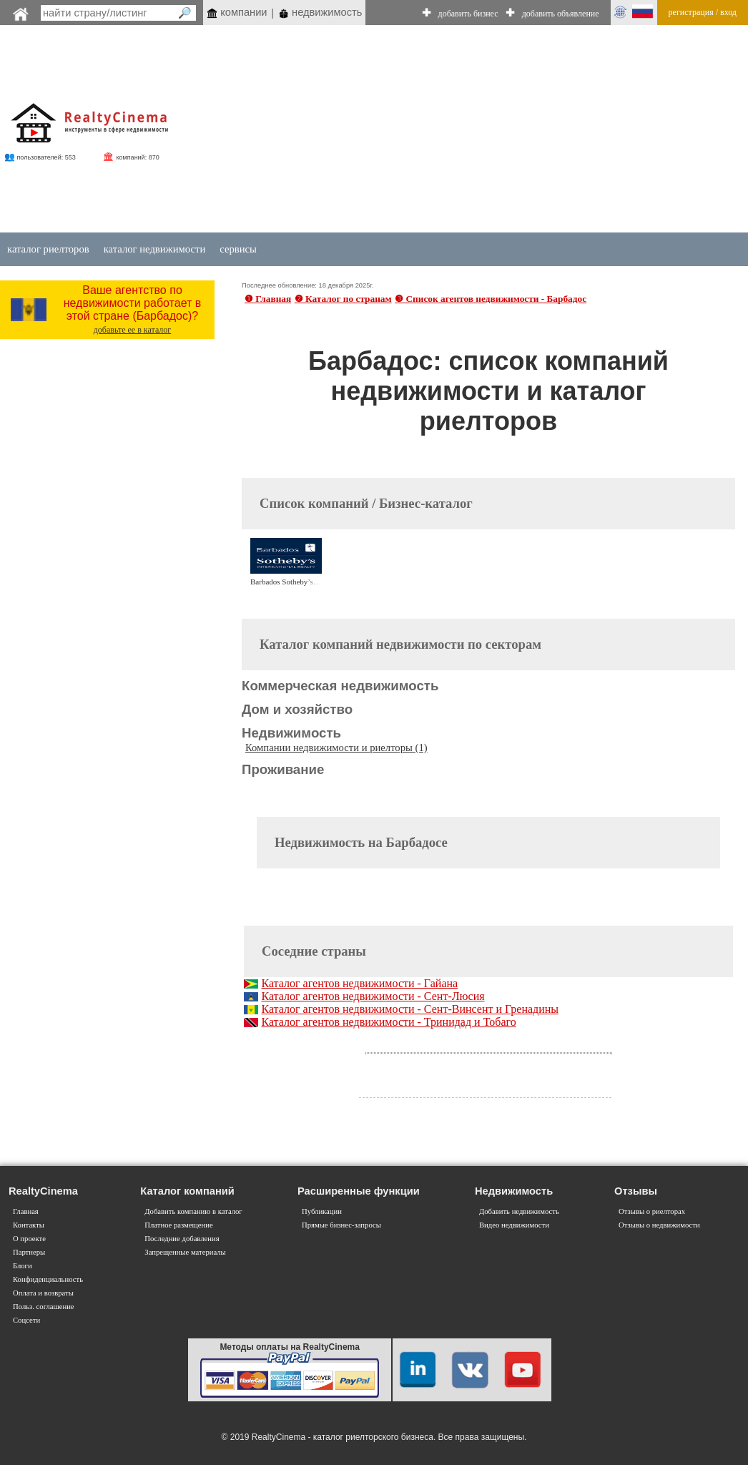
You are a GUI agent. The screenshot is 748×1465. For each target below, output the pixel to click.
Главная (26, 1211)
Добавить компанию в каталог (193, 1211)
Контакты (28, 1225)
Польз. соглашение (43, 1306)
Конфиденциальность (48, 1279)
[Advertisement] (446, 130)
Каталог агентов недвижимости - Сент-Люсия (372, 996)
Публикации (322, 1211)
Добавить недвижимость (519, 1211)
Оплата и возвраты (43, 1293)
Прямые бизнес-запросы (341, 1225)
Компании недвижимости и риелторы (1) (336, 747)
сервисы (238, 249)
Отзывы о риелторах (652, 1211)
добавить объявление (560, 14)
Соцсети (26, 1320)
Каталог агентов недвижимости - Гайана (359, 983)
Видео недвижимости (514, 1225)
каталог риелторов (48, 249)
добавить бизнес (468, 14)
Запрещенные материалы (184, 1252)
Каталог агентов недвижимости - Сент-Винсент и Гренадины (409, 1009)
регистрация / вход (703, 12)
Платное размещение (178, 1225)
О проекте (29, 1239)
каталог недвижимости (155, 249)
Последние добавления (181, 1239)
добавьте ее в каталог (133, 330)
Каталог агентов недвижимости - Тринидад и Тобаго (388, 1022)
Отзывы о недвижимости (659, 1225)
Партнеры (29, 1252)
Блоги (22, 1266)
